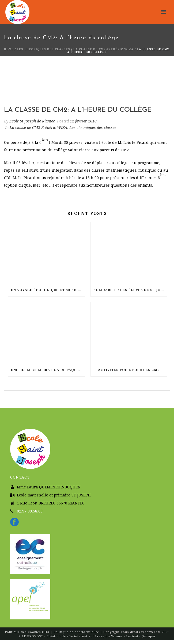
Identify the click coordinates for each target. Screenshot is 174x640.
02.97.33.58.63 (30, 511)
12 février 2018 (83, 121)
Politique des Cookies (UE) (27, 632)
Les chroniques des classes (43, 49)
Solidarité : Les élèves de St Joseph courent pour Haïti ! (130, 290)
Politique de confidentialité (76, 632)
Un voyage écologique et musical (47, 290)
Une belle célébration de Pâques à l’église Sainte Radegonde (48, 370)
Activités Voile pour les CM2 (129, 370)
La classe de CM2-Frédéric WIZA (103, 49)
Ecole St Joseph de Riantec (32, 121)
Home (9, 49)
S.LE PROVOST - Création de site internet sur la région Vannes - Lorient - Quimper (87, 636)
